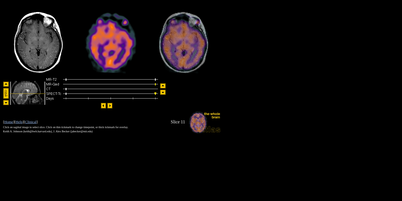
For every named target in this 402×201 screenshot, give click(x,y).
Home (8, 122)
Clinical (31, 122)
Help (19, 122)
